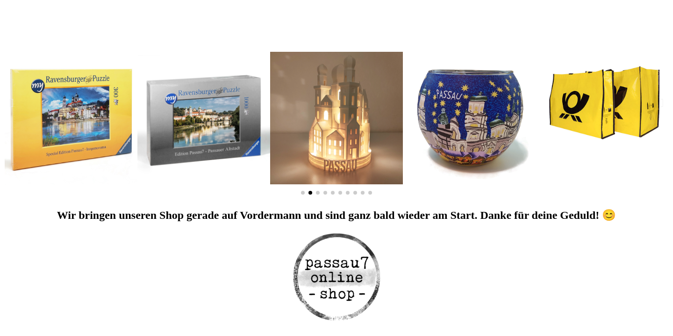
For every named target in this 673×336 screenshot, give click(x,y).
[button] (11, 103)
